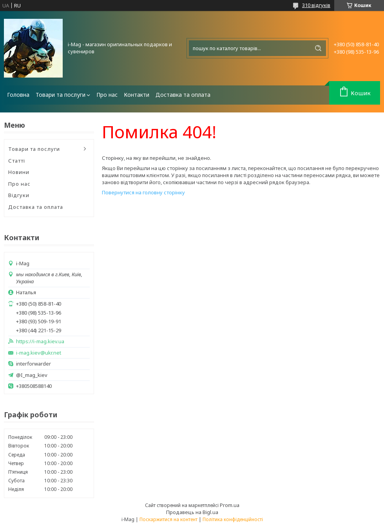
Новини (18, 172)
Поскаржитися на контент (168, 519)
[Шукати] (318, 48)
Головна (18, 94)
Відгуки (18, 195)
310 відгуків (316, 5)
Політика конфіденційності (233, 519)
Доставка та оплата (183, 94)
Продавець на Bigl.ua (192, 512)
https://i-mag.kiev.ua (40, 341)
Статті (16, 160)
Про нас (107, 94)
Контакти (136, 94)
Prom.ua (229, 505)
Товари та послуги (60, 94)
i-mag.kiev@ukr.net (38, 353)
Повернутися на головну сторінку (143, 192)
